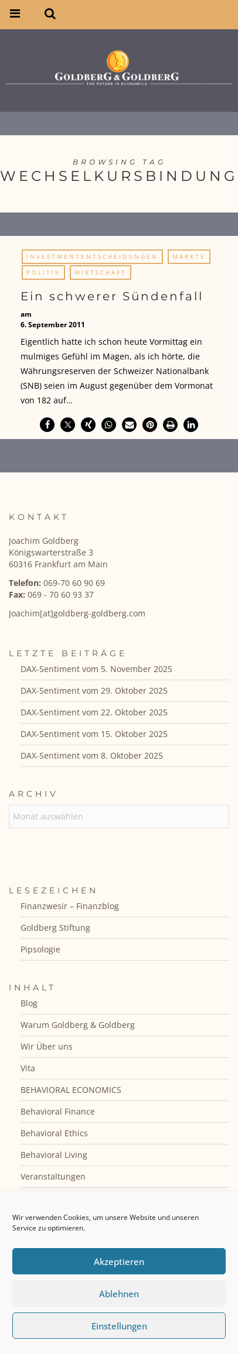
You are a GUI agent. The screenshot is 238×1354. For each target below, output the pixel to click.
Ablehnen (119, 1294)
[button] (47, 424)
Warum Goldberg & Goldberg (78, 1024)
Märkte (189, 256)
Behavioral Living (54, 1154)
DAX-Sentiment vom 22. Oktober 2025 (94, 712)
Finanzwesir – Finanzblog (70, 905)
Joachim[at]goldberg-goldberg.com (77, 613)
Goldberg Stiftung (55, 927)
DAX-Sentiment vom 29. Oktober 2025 (94, 690)
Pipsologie (40, 949)
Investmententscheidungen (92, 256)
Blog (29, 1003)
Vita (28, 1068)
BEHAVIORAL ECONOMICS (71, 1089)
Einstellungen (119, 1326)
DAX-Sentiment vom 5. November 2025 (96, 668)
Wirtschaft (100, 272)
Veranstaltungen (53, 1176)
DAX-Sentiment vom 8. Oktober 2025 (92, 755)
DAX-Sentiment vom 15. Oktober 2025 (94, 733)
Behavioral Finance (58, 1111)
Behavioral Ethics (54, 1133)
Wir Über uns (47, 1046)
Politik (43, 272)
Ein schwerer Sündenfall (112, 296)
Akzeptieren (119, 1261)
